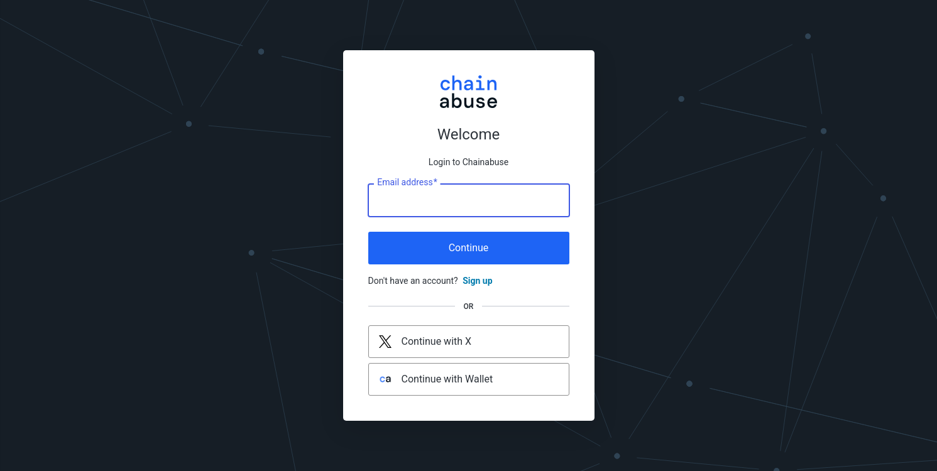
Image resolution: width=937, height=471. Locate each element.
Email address (407, 183)
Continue (469, 248)
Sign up (477, 281)
